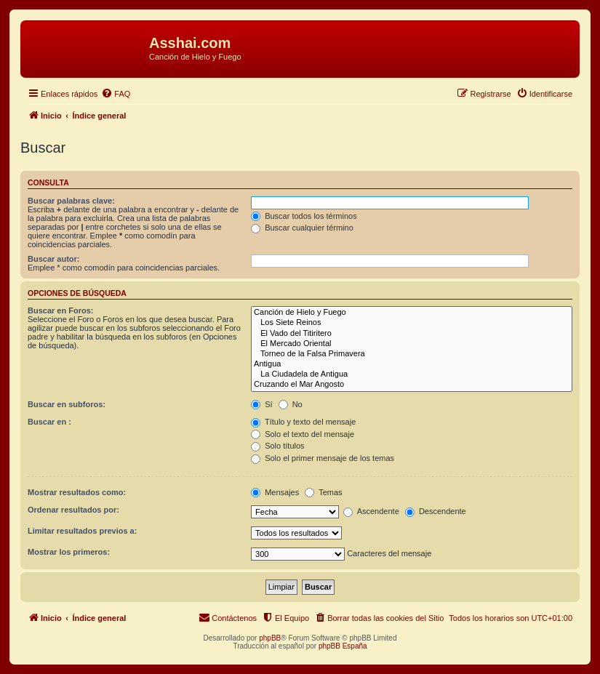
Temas (323, 492)
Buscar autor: (54, 258)
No (291, 404)
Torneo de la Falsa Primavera (411, 354)
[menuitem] (115, 94)
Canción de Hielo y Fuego (411, 313)
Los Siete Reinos (411, 323)
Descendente (435, 511)
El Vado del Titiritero (411, 334)
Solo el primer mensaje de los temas (322, 458)
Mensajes (275, 492)
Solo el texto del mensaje (302, 434)
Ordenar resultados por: (73, 509)
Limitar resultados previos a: (82, 530)
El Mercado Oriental (411, 344)
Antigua (411, 364)
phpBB (270, 638)
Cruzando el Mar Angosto (411, 385)
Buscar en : (49, 421)
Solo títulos (277, 445)
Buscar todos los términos (304, 216)
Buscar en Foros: (60, 310)
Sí (261, 404)
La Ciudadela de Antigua (411, 374)
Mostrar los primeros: (69, 551)
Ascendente (371, 511)
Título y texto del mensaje (303, 421)
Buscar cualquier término (302, 227)
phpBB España (343, 646)
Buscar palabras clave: (71, 200)
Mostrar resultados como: (77, 492)
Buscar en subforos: (66, 404)
